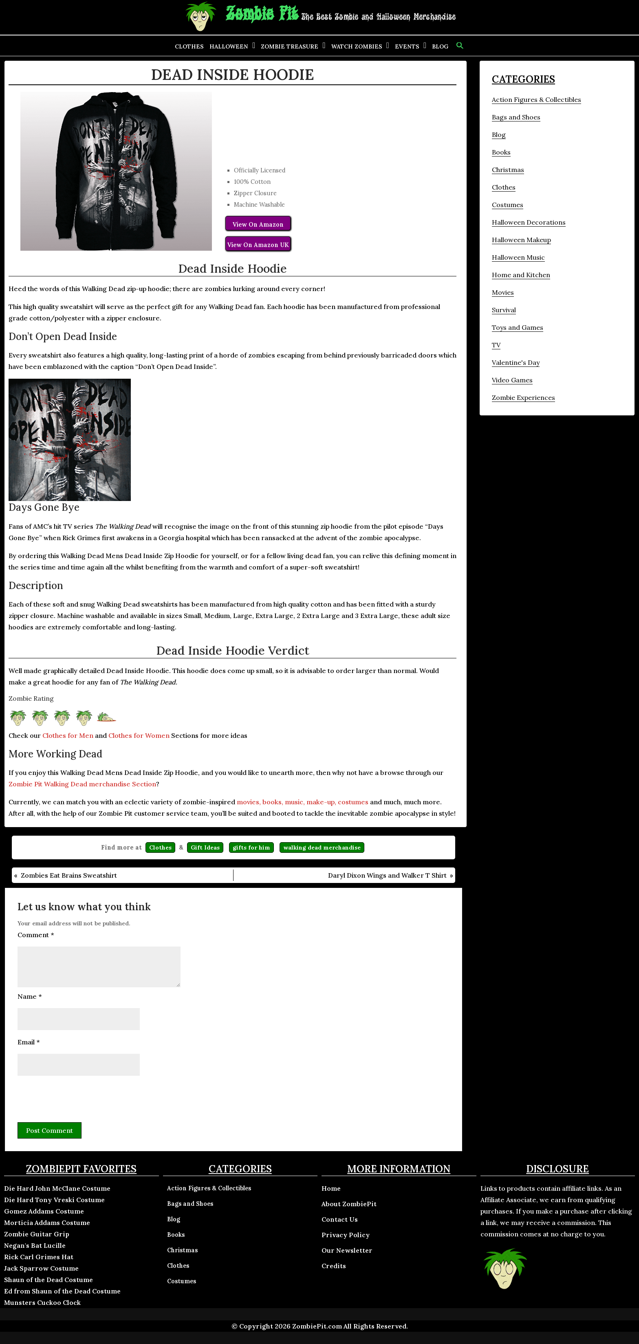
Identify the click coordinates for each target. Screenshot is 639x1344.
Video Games (512, 380)
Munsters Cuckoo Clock (42, 1302)
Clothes (189, 46)
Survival (504, 310)
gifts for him (251, 847)
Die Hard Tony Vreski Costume (54, 1200)
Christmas (508, 170)
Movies (503, 292)
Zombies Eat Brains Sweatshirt (69, 875)
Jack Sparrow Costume (41, 1268)
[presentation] (79, 1098)
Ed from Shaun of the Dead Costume (62, 1291)
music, (295, 802)
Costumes (507, 205)
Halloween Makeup (521, 240)
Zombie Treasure (289, 46)
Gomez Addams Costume (44, 1211)
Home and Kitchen (521, 275)
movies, (249, 802)
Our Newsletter (347, 1250)
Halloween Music (518, 257)
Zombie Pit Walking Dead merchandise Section (82, 784)
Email (29, 1042)
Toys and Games (517, 327)
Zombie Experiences (523, 397)
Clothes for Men (67, 735)
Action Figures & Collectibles (536, 99)
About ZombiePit (349, 1204)
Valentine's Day (516, 362)
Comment (36, 935)
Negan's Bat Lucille (35, 1245)
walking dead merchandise (322, 847)
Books (501, 152)
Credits (334, 1266)
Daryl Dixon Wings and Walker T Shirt (387, 875)
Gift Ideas (205, 847)
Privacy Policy (346, 1235)
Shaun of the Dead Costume (48, 1280)
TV (496, 345)
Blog (440, 46)
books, (272, 802)
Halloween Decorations (529, 222)
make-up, (321, 802)
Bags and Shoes (516, 117)
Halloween (228, 46)
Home (331, 1188)
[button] (459, 45)
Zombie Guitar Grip (36, 1234)
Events (407, 46)
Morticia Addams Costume (47, 1222)
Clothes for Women (139, 735)
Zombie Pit (262, 14)
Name (30, 996)
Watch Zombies (356, 46)
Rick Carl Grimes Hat (38, 1257)
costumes (353, 802)
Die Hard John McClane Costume (57, 1188)
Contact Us (340, 1219)
